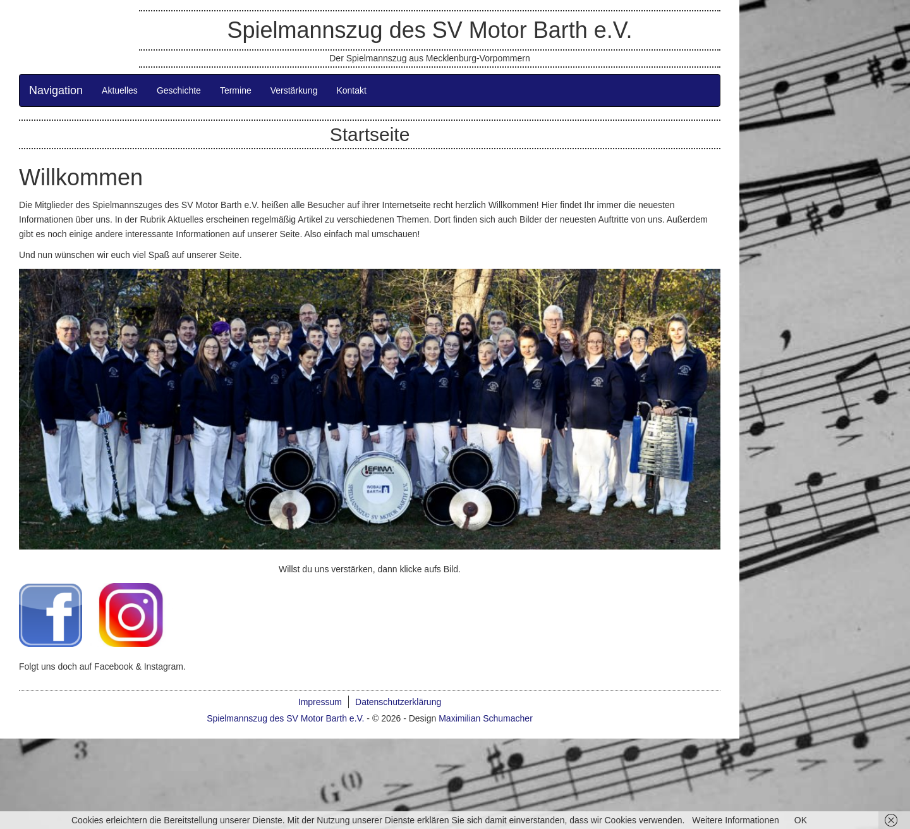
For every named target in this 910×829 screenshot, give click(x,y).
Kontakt (351, 90)
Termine (236, 90)
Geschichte (179, 90)
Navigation (56, 90)
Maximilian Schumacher (486, 718)
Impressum (320, 702)
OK (800, 820)
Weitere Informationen (735, 820)
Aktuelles (120, 90)
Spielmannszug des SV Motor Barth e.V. (429, 30)
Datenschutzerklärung (398, 702)
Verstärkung (294, 90)
